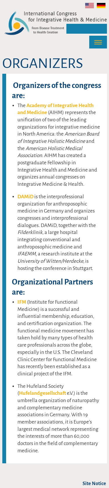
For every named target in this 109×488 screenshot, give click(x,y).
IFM (22, 302)
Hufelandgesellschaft (43, 393)
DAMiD (25, 196)
